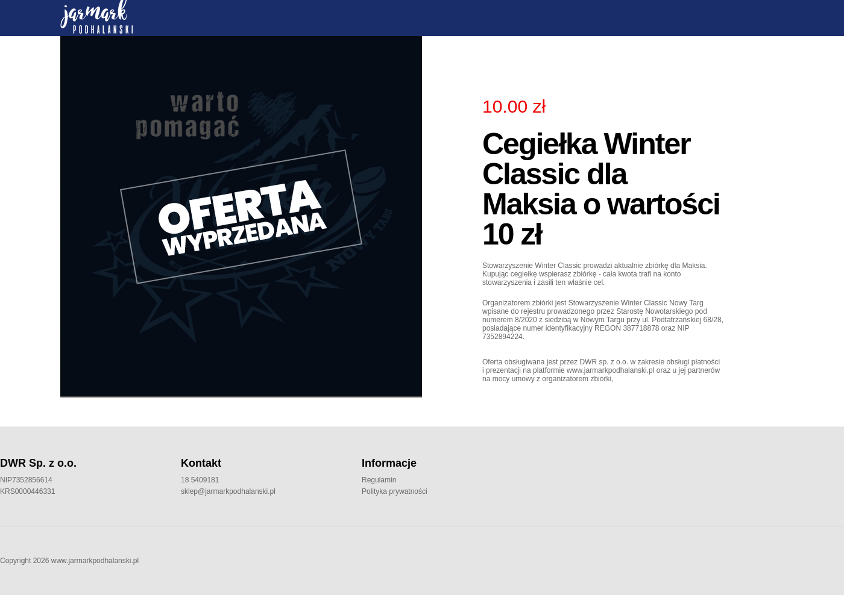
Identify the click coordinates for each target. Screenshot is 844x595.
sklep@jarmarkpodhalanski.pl (228, 491)
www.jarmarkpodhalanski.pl (95, 560)
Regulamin (379, 480)
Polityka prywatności (394, 491)
